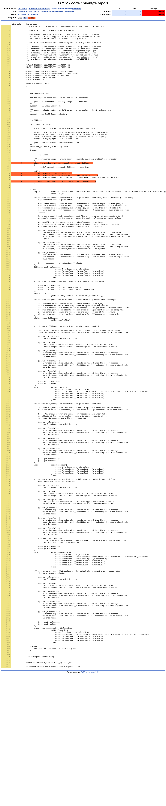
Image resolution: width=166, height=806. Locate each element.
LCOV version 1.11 (90, 801)
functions (76, 9)
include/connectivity (39, 8)
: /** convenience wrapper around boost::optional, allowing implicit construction (59, 186)
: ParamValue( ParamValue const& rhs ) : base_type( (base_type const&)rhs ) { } (60, 208)
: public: (21, 201)
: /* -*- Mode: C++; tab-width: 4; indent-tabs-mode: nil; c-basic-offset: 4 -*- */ (55, 27)
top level (22, 8)
